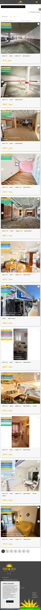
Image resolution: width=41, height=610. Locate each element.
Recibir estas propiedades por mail (13, 6)
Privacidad (20, 603)
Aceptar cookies (10, 601)
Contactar (35, 595)
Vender (34, 594)
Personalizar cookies (10, 604)
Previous (2, 81)
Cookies (25, 603)
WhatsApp (30, 608)
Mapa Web (30, 603)
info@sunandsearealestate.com (12, 579)
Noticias (34, 592)
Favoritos (34, 597)
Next (38, 81)
